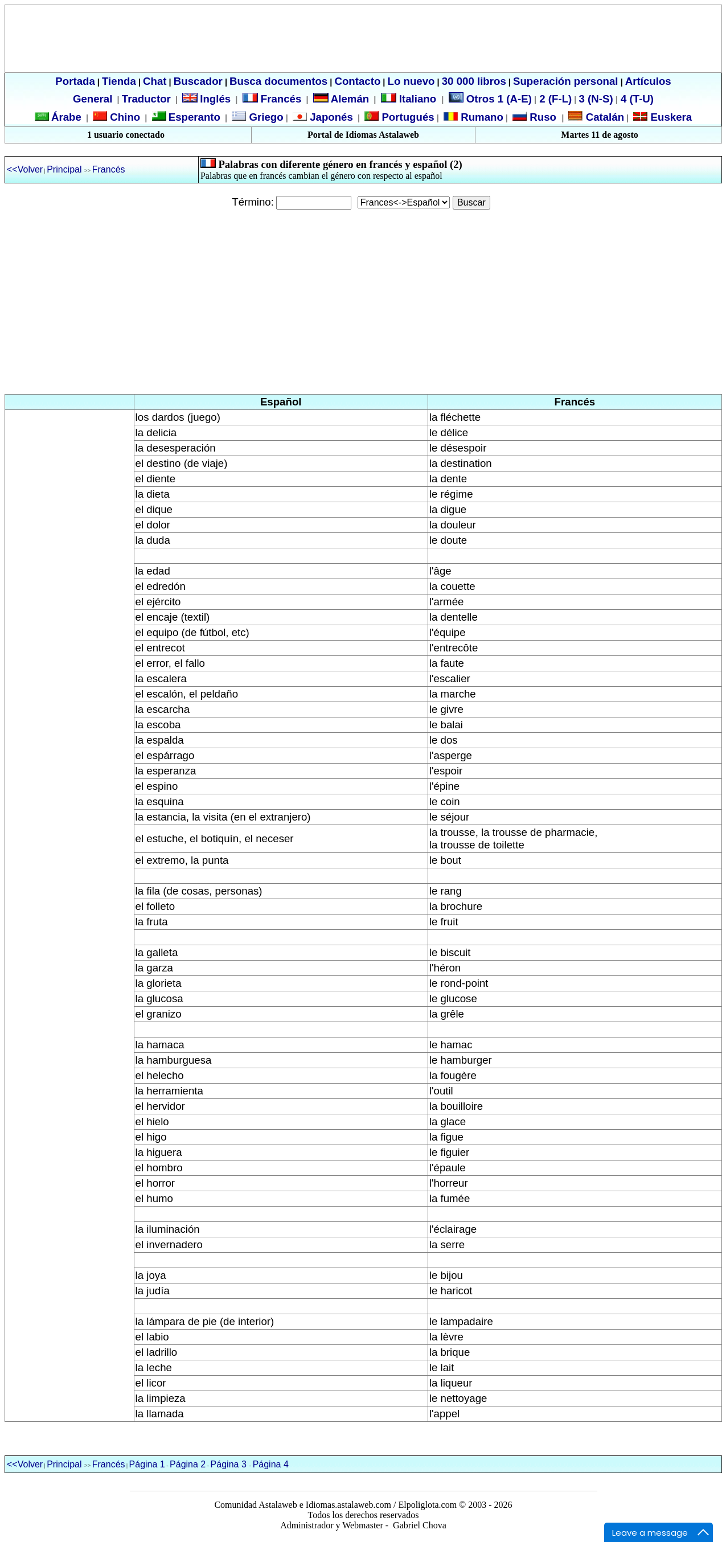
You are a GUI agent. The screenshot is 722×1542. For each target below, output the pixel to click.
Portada (75, 81)
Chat (154, 81)
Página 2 (188, 1464)
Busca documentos (278, 81)
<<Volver (25, 169)
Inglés (215, 99)
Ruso (541, 117)
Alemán (350, 99)
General (92, 99)
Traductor (146, 99)
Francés (272, 99)
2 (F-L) (554, 99)
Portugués (406, 117)
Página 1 (147, 1464)
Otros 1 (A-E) (490, 99)
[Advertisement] (361, 302)
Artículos (648, 81)
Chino (123, 117)
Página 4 (271, 1464)
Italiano (410, 99)
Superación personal (565, 81)
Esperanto (194, 117)
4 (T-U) (636, 99)
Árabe (66, 117)
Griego (264, 117)
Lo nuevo (411, 81)
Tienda (119, 81)
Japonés (330, 117)
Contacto (357, 81)
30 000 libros (474, 81)
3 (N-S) (596, 99)
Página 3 (229, 1464)
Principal (65, 169)
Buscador (198, 81)
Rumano (480, 117)
